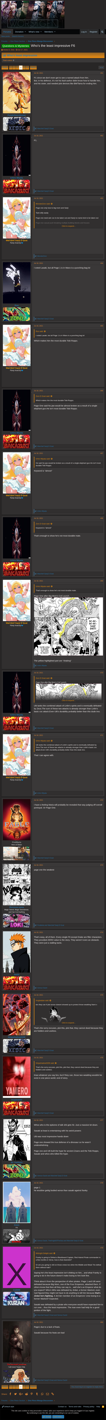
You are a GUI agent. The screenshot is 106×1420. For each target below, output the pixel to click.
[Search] (102, 31)
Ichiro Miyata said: (43, 459)
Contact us (62, 1407)
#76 (101, 1058)
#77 (101, 1120)
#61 (101, 73)
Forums (7, 32)
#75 (101, 995)
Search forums (18, 36)
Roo (17, 305)
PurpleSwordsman (17, 115)
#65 (101, 326)
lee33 (16, 974)
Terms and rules (75, 1407)
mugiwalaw (16, 1100)
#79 (101, 1248)
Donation (19, 32)
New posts (5, 36)
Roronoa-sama (16, 907)
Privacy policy (88, 1407)
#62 (101, 136)
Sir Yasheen (16, 1162)
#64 (101, 263)
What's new (34, 32)
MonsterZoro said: (43, 204)
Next (33, 67)
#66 (101, 391)
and (50, 925)
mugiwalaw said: (42, 1000)
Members (48, 32)
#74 (101, 932)
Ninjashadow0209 (16, 1037)
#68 (101, 518)
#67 (101, 453)
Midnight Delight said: (44, 1253)
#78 (101, 1183)
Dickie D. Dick (8, 50)
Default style (8, 1407)
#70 (101, 673)
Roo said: (39, 331)
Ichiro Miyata (16, 178)
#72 (101, 800)
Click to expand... (69, 226)
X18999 (16, 1290)
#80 (101, 1322)
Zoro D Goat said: (43, 396)
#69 (101, 581)
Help (98, 1407)
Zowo (16, 1225)
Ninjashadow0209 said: (45, 1063)
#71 (101, 735)
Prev (5, 67)
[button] (25, 31)
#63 (101, 198)
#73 (101, 865)
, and (60, 1241)
